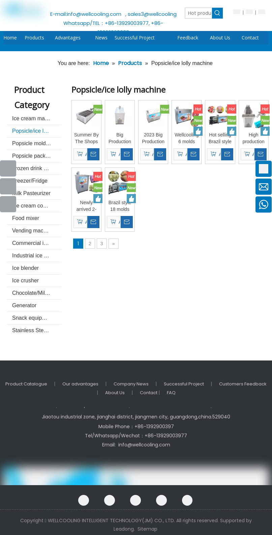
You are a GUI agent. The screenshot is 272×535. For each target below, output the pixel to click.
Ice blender (25, 268)
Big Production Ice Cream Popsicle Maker (120, 138)
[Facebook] (83, 500)
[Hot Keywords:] (217, 13)
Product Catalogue (26, 384)
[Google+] (109, 500)
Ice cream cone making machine (36, 206)
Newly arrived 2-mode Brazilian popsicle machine (86, 206)
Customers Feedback (243, 384)
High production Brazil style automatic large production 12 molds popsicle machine (253, 138)
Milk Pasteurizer (31, 193)
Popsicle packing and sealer (36, 156)
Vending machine (33, 230)
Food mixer (25, 218)
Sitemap (147, 529)
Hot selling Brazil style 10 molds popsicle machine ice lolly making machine (220, 138)
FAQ (171, 392)
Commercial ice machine (36, 243)
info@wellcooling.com (95, 14)
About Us (115, 392)
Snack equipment (33, 318)
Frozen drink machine (36, 168)
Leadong (124, 529)
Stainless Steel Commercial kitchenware (36, 330)
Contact (149, 392)
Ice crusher (25, 280)
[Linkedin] (135, 500)
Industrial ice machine (36, 255)
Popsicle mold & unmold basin (36, 143)
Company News (131, 384)
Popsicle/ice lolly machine (36, 131)
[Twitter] (161, 500)
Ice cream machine (35, 118)
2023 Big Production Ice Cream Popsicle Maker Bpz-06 (153, 138)
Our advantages (80, 384)
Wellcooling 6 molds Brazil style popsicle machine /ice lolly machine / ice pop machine (187, 138)
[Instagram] (187, 500)
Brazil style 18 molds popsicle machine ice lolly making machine (119, 206)
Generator (24, 305)
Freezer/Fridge (30, 181)
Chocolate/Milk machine (36, 293)
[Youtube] (8, 186)
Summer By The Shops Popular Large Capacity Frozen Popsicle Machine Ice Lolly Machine (86, 138)
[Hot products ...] (198, 13)
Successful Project (184, 384)
